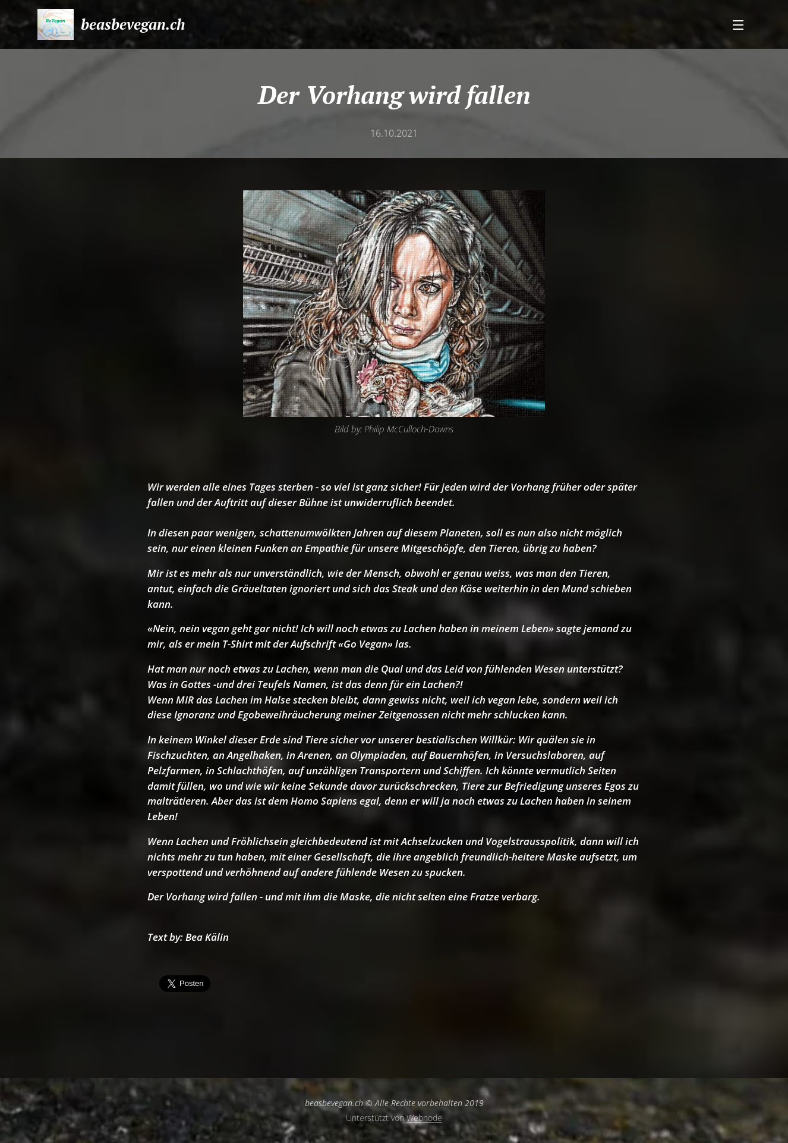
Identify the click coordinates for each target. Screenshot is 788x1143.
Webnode (424, 1117)
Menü (738, 25)
